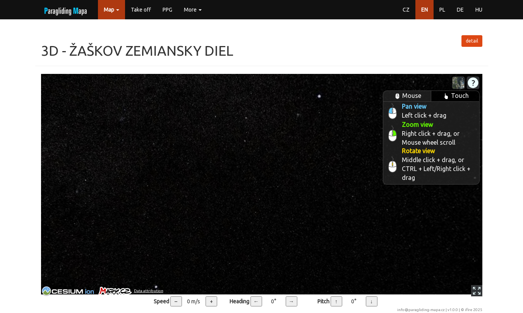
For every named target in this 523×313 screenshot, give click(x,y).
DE (460, 10)
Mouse (407, 96)
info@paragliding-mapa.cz (421, 310)
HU (478, 10)
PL (442, 10)
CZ (406, 10)
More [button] (193, 10)
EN (424, 10)
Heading (239, 301)
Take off (141, 10)
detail (472, 40)
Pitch (323, 301)
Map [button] (111, 10)
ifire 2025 (473, 310)
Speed (161, 301)
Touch (455, 96)
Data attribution (148, 291)
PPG (167, 10)
